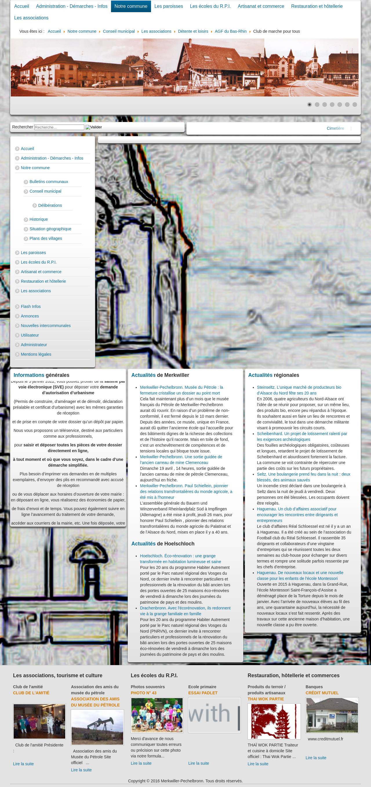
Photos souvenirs (148, 686)
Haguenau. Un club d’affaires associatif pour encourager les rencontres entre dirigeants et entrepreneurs (297, 515)
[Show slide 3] (324, 104)
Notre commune (131, 6)
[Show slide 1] (309, 104)
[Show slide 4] (332, 104)
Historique (39, 219)
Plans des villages (46, 238)
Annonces (30, 316)
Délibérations (50, 205)
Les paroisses (168, 6)
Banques (314, 686)
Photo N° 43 (144, 693)
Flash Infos (31, 306)
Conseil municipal (45, 191)
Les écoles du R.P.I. (210, 6)
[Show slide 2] (317, 104)
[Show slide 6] (347, 104)
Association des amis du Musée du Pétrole (95, 702)
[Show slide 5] (339, 104)
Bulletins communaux (49, 181)
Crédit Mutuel (322, 693)
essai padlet (203, 693)
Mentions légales (36, 354)
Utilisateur (30, 335)
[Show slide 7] (354, 104)
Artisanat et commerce (261, 6)
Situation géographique (50, 229)
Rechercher (22, 127)
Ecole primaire (202, 686)
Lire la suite (23, 764)
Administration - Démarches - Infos (72, 6)
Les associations (31, 17)
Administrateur (34, 344)
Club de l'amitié (28, 686)
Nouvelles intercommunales (46, 325)
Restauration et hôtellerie (317, 6)
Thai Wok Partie (266, 699)
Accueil (21, 6)
